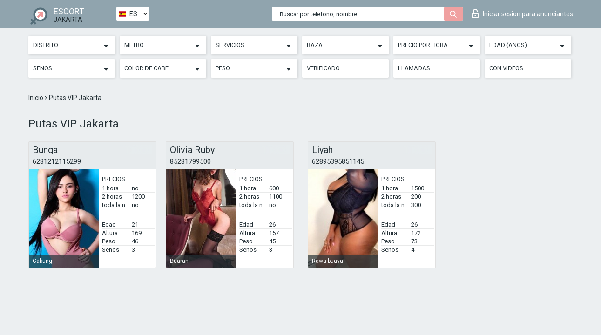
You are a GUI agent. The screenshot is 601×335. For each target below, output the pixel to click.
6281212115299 (57, 161)
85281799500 (190, 161)
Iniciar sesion (522, 13)
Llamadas (414, 68)
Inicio (36, 97)
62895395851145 (338, 161)
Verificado (323, 68)
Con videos (506, 68)
